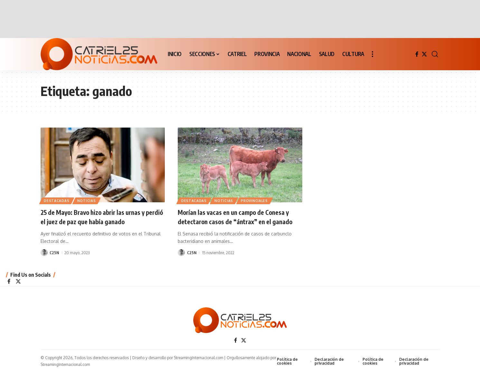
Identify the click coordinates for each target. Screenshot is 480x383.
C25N (55, 252)
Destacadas (57, 200)
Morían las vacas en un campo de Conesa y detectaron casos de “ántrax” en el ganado (238, 221)
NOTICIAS (88, 200)
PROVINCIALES (256, 200)
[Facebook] (417, 54)
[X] (424, 54)
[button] (372, 54)
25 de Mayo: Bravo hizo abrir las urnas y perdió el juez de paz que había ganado (100, 216)
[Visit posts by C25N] (44, 252)
